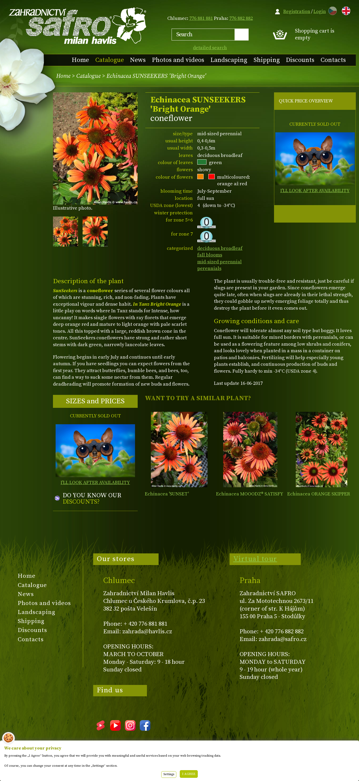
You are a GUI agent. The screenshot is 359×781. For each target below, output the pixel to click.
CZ (331, 10)
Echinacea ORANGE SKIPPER (318, 494)
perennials (209, 268)
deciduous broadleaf (220, 248)
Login (319, 11)
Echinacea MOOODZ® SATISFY (249, 494)
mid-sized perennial (219, 262)
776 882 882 (241, 18)
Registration (296, 11)
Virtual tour (255, 558)
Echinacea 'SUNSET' (167, 494)
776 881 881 (201, 18)
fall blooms (209, 255)
